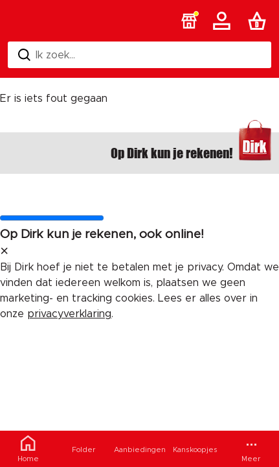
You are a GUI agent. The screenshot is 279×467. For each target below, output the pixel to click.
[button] (189, 21)
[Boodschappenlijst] (259, 21)
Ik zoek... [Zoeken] (46, 55)
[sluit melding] (4, 251)
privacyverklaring (69, 314)
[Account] (224, 21)
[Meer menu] (251, 449)
